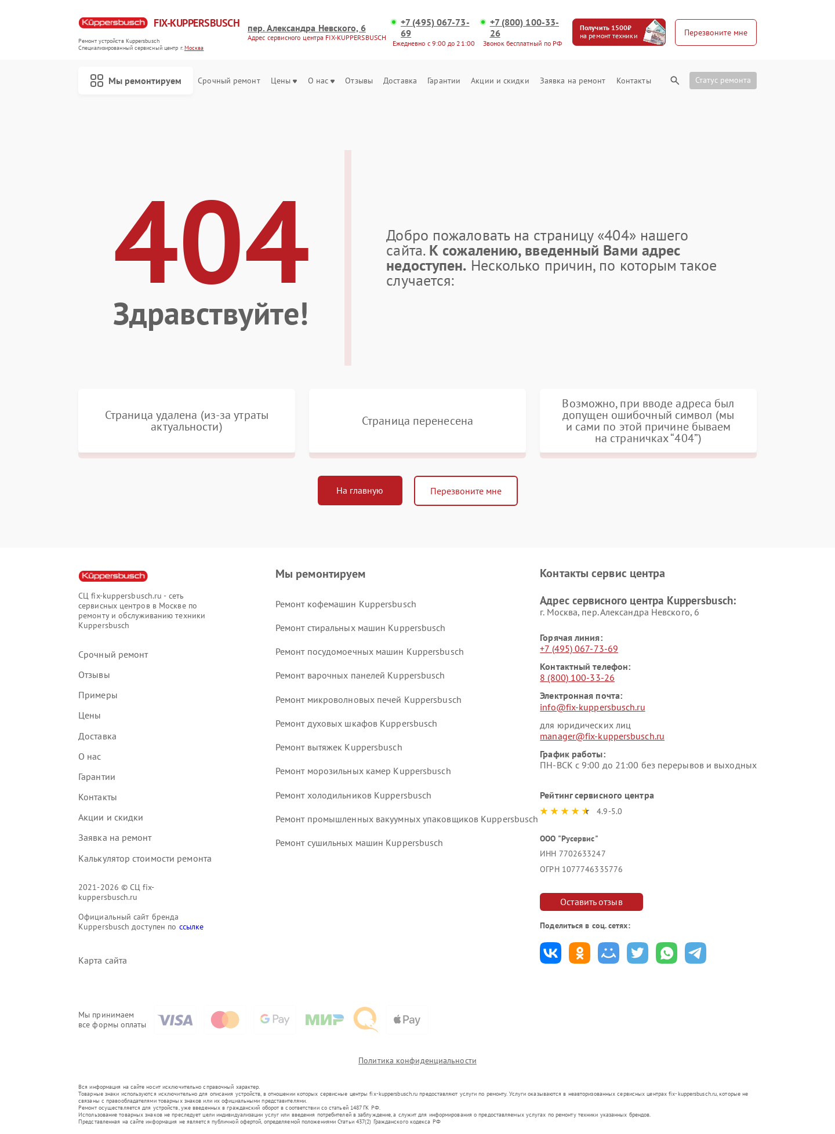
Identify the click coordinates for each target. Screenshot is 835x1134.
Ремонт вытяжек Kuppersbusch (338, 747)
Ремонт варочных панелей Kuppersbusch (360, 675)
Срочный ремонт (229, 81)
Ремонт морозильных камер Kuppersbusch (363, 770)
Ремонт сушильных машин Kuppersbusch (359, 842)
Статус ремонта (723, 80)
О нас (321, 81)
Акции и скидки (500, 81)
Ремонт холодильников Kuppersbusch (353, 795)
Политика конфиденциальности (417, 1060)
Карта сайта (102, 960)
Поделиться (550, 953)
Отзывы (359, 81)
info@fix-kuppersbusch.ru (592, 707)
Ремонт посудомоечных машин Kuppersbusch (369, 651)
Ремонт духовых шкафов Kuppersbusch (356, 723)
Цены (284, 81)
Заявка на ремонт (573, 81)
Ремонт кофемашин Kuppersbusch (345, 604)
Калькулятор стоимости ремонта (145, 858)
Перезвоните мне (466, 491)
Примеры (98, 695)
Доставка (400, 81)
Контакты (633, 81)
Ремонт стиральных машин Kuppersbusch (360, 627)
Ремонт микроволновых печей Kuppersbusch (368, 699)
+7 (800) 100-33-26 (525, 28)
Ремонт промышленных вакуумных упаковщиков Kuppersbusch (406, 819)
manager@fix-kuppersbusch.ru (602, 736)
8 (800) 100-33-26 (577, 677)
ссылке (191, 926)
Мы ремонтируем (135, 80)
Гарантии (443, 81)
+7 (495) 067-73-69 (435, 28)
